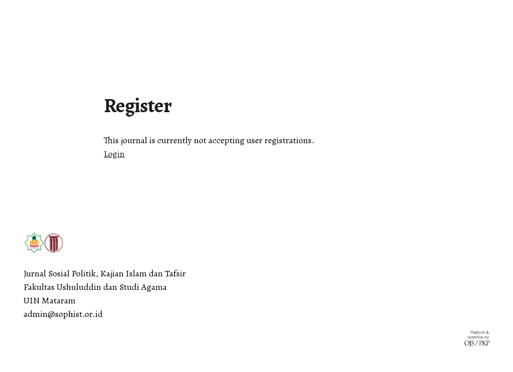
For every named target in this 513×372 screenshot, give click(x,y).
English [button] (26, 11)
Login (114, 154)
